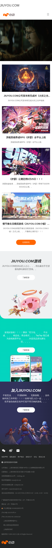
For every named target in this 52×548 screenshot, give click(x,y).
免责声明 (5, 457)
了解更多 (26, 277)
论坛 (35, 457)
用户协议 (21, 457)
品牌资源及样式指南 (10, 462)
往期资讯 (26, 242)
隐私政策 (13, 457)
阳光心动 (42, 457)
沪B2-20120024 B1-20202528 (11, 517)
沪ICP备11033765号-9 (9, 512)
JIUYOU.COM (9, 5)
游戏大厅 (29, 457)
